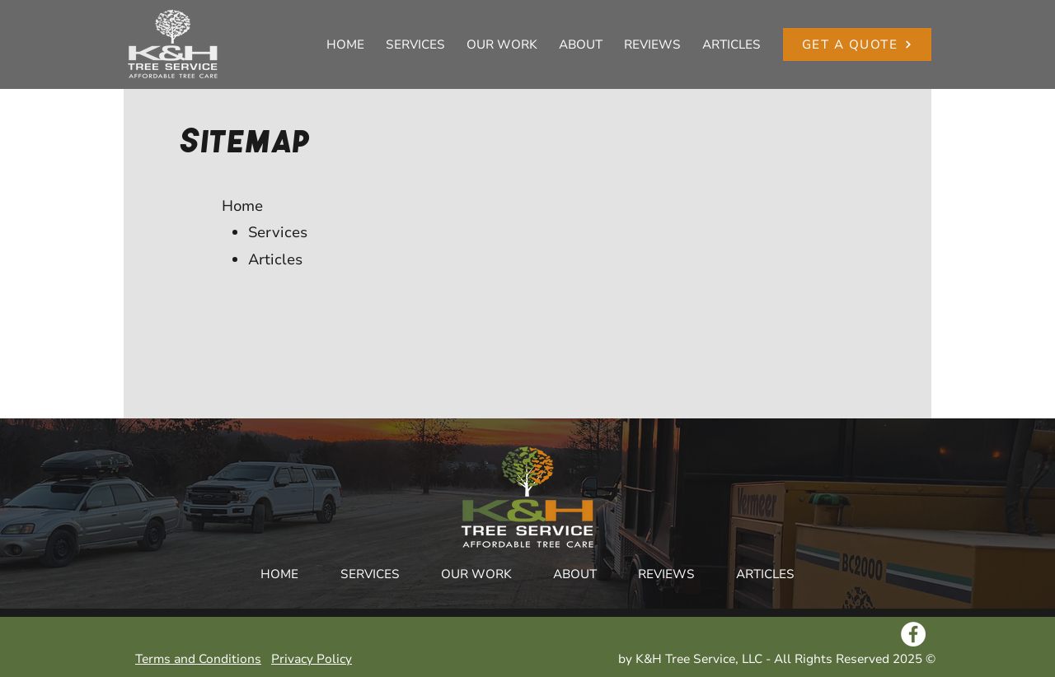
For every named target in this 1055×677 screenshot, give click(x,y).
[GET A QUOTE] (857, 44)
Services (277, 232)
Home (242, 206)
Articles (275, 259)
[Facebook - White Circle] (913, 634)
